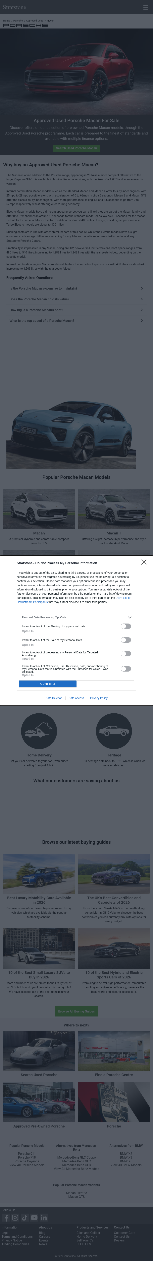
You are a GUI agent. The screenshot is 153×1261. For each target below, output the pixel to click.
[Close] (145, 563)
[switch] (126, 626)
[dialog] (76, 631)
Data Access (76, 698)
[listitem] (76, 617)
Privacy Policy (99, 698)
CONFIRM (47, 683)
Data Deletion (53, 698)
